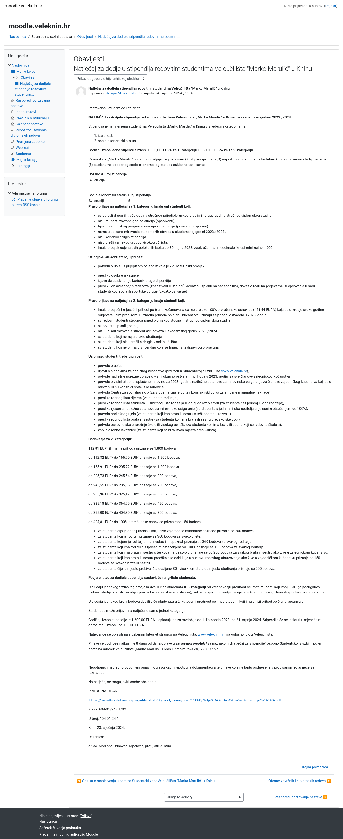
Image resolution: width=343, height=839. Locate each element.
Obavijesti (85, 37)
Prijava (330, 6)
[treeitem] (34, 116)
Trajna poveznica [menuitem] (314, 767)
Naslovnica (17, 37)
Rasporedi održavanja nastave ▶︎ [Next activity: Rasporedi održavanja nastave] (301, 797)
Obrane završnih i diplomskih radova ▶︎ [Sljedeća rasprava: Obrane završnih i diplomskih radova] (299, 781)
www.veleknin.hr (234, 371)
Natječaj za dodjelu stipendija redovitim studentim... (139, 37)
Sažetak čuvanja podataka (60, 828)
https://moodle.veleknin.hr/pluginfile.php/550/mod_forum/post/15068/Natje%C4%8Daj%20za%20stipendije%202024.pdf (185, 700)
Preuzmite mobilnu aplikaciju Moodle (68, 834)
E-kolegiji (23, 166)
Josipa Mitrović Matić (123, 93)
